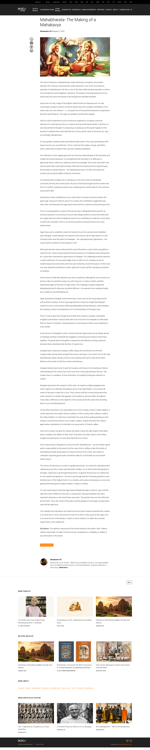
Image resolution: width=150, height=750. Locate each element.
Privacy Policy (39, 747)
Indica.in (37, 2)
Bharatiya (75, 8)
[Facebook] (31, 43)
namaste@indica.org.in (125, 747)
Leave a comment (46, 545)
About (117, 8)
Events (48, 2)
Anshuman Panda (101, 670)
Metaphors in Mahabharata (51, 691)
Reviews (105, 8)
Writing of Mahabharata (85, 691)
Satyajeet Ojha (100, 626)
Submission (125, 8)
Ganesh (28, 691)
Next (129, 582)
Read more (63, 567)
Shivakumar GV (55, 560)
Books (64, 2)
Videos (111, 8)
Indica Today (60, 626)
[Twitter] (31, 47)
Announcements (94, 8)
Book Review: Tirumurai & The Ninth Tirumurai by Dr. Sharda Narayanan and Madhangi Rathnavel (74, 667)
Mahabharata (36, 691)
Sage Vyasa (66, 691)
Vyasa (73, 691)
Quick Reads (42, 8)
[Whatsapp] (31, 39)
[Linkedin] (31, 50)
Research (83, 8)
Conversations (54, 8)
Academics (56, 2)
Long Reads (65, 8)
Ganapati (21, 691)
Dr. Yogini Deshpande (24, 626)
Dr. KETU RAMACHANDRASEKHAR (66, 673)
